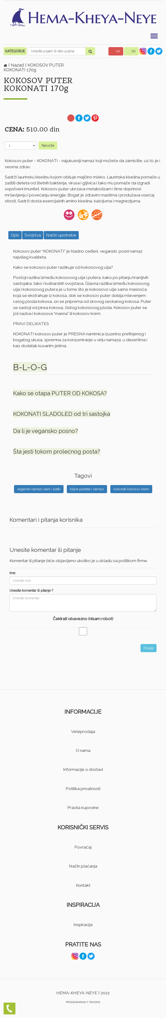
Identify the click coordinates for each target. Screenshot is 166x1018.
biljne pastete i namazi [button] (87, 489)
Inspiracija (83, 924)
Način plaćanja (83, 866)
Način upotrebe (61, 235)
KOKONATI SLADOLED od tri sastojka (61, 413)
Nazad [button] (18, 65)
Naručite (48, 145)
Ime (12, 573)
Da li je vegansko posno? (45, 430)
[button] (115, 51)
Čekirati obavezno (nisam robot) (83, 618)
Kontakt (83, 885)
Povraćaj (83, 847)
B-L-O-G (30, 367)
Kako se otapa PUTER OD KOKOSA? (60, 393)
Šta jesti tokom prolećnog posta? (56, 451)
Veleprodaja (83, 731)
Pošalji (148, 648)
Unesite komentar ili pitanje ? (31, 590)
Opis (15, 235)
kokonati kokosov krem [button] (131, 489)
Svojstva (32, 235)
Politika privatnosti (83, 788)
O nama (83, 750)
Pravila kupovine (83, 807)
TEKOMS (94, 1002)
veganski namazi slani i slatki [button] (38, 489)
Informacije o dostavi (83, 769)
